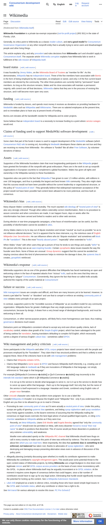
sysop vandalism (92, 409)
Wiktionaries (45, 107)
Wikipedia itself (38, 60)
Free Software (80, 147)
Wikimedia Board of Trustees (52, 72)
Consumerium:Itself (12, 56)
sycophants (65, 248)
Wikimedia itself (26, 28)
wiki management (59, 356)
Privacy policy (8, 514)
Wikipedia (21, 76)
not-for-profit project (67, 33)
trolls (89, 239)
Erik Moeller (48, 422)
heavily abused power (47, 239)
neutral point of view (25, 188)
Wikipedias (31, 107)
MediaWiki (8, 107)
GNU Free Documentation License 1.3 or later (42, 509)
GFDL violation (84, 469)
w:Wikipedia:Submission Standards (62, 479)
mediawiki (32, 367)
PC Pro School (61, 490)
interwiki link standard (13, 378)
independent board (41, 76)
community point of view (34, 406)
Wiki (68, 181)
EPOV (66, 337)
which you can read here (30, 443)
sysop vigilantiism (73, 409)
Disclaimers (51, 514)
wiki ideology (70, 207)
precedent (39, 53)
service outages (93, 121)
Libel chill (11, 483)
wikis (50, 225)
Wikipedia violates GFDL (28, 360)
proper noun (15, 391)
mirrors (19, 466)
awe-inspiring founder (41, 248)
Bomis (98, 76)
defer (94, 245)
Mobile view (62, 514)
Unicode (13, 396)
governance (8, 322)
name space (33, 364)
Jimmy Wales (26, 72)
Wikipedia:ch (18, 399)
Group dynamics (53, 251)
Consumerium (9, 144)
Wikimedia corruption (50, 56)
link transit (12, 490)
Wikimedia (48, 88)
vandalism (15, 239)
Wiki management (11, 292)
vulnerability (27, 432)
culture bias (40, 337)
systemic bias (93, 254)
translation (26, 333)
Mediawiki (55, 144)
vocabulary (8, 330)
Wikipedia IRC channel (55, 436)
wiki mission (23, 60)
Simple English (51, 330)
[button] (82, 521)
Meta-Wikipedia (29, 422)
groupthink (16, 257)
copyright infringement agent (44, 460)
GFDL (13, 486)
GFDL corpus (50, 349)
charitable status (27, 486)
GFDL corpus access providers (44, 466)
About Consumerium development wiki (31, 514)
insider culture (56, 42)
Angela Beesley (65, 422)
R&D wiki (21, 144)
